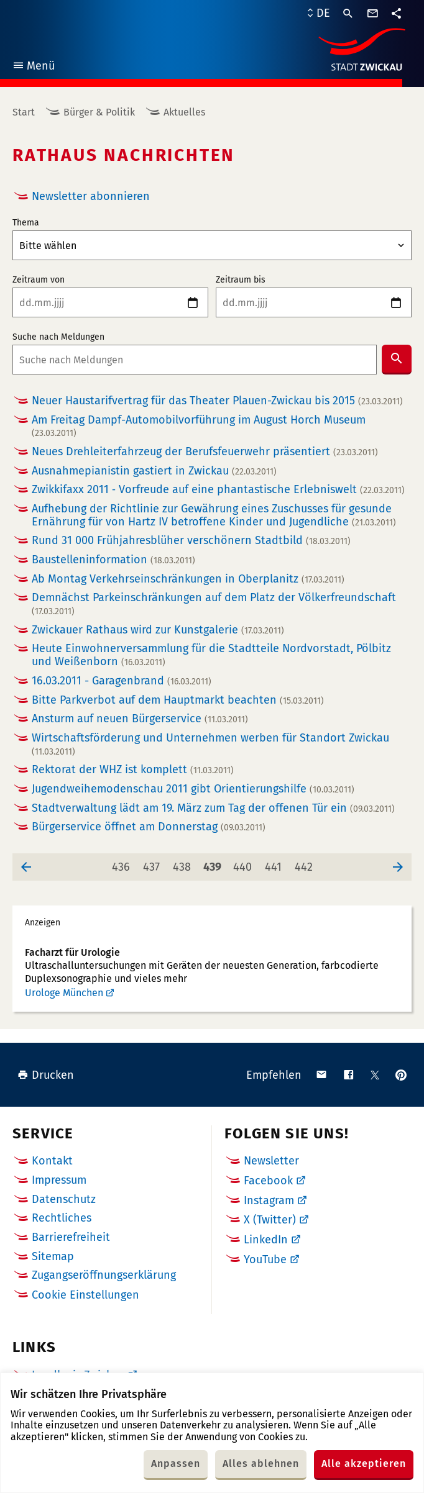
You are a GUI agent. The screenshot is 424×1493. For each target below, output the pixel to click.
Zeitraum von (38, 280)
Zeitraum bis (240, 280)
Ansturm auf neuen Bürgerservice (140, 718)
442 (306, 863)
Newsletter (271, 1161)
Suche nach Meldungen (58, 337)
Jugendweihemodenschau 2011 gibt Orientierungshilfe (193, 789)
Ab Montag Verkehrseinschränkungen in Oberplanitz (188, 579)
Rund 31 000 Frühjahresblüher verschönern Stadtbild (191, 540)
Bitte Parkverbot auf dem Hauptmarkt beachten (178, 700)
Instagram (269, 1200)
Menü (33, 67)
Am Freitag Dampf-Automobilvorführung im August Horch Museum (199, 426)
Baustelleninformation (113, 559)
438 (184, 863)
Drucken (45, 1075)
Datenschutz (64, 1199)
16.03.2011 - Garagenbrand (121, 681)
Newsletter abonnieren (91, 196)
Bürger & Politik (99, 112)
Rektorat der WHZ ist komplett (133, 769)
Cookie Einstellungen (85, 1295)
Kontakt (52, 1161)
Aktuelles (184, 112)
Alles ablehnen (261, 1463)
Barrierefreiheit (71, 1237)
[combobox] (194, 359)
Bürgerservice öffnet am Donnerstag (148, 826)
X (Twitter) (270, 1220)
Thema (25, 223)
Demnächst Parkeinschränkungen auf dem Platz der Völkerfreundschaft (214, 604)
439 (214, 863)
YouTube (265, 1259)
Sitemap (53, 1256)
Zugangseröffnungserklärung (104, 1275)
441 (275, 863)
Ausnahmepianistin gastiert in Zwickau (154, 471)
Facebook (268, 1180)
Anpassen (175, 1463)
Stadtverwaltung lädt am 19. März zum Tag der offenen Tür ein (213, 808)
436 (123, 863)
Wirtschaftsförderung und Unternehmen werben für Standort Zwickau (210, 744)
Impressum (59, 1180)
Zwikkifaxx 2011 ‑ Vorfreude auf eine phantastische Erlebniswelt (218, 489)
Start (23, 112)
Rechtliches (61, 1218)
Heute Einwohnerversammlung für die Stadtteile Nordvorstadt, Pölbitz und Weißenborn (211, 655)
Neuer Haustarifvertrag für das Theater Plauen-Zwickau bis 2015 (217, 400)
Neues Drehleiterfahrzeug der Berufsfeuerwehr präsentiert (205, 451)
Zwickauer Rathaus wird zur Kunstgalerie (158, 630)
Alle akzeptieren (363, 1463)
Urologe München (64, 993)
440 (244, 863)
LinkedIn (266, 1239)
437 (153, 863)
